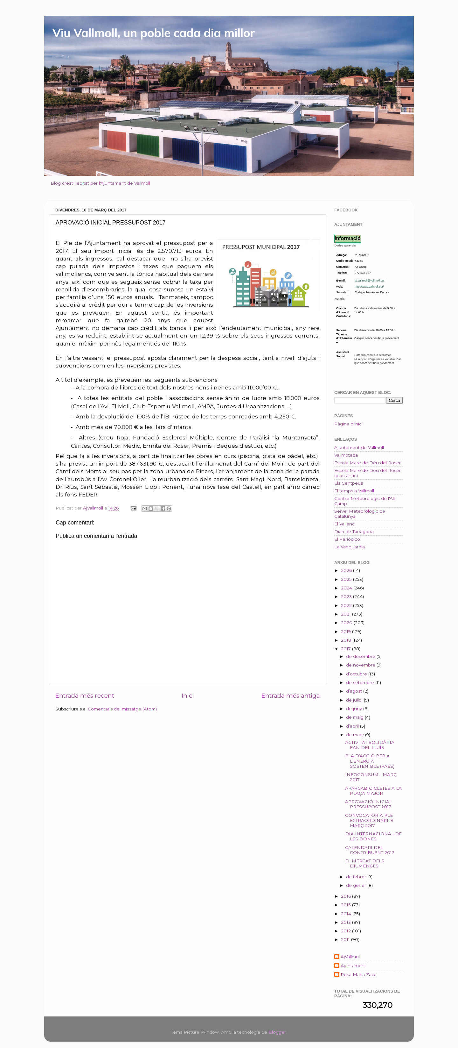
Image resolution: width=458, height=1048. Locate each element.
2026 (347, 570)
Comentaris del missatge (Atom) (122, 708)
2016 (346, 896)
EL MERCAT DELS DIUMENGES (364, 863)
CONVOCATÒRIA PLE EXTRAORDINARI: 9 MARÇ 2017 (369, 820)
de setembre (360, 682)
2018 (346, 640)
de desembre (361, 656)
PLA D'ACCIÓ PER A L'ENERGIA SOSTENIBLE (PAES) (369, 760)
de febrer (356, 876)
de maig (355, 717)
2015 (346, 904)
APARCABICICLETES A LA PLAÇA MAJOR (373, 791)
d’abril (353, 726)
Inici (188, 695)
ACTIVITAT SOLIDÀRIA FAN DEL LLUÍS (369, 745)
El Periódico (347, 539)
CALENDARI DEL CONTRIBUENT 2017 (369, 850)
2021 (346, 614)
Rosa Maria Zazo (359, 974)
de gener (356, 885)
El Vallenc (344, 523)
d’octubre (357, 673)
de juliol (355, 699)
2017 (346, 648)
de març (355, 734)
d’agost (354, 691)
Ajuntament (353, 965)
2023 (347, 596)
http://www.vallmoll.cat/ (369, 286)
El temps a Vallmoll (354, 490)
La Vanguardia (349, 546)
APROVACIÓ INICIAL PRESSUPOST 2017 (368, 804)
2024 (347, 587)
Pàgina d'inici (348, 423)
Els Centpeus (348, 483)
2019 (346, 631)
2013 (346, 922)
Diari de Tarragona (354, 531)
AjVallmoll (351, 956)
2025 (347, 579)
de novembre (361, 664)
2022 (347, 605)
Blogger (277, 1032)
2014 (346, 913)
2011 (346, 939)
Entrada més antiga (290, 695)
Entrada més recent (84, 695)
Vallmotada (346, 455)
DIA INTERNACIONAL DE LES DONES (373, 836)
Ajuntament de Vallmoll (359, 447)
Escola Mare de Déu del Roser (367, 462)
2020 (347, 622)
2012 (346, 930)
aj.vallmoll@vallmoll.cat (370, 280)
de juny (354, 708)
